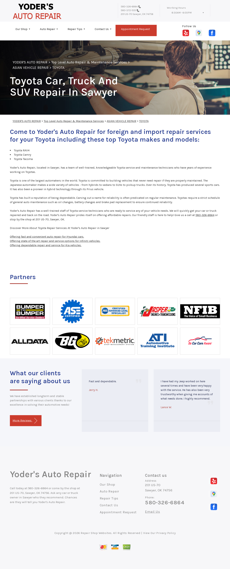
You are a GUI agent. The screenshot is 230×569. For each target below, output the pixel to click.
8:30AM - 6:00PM (182, 12)
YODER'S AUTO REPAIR (30, 62)
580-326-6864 (129, 6)
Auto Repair (47, 29)
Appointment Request (135, 29)
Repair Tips (75, 29)
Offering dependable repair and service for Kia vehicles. (45, 245)
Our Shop (21, 29)
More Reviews (25, 421)
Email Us (152, 511)
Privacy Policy (166, 533)
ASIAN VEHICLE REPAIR (31, 68)
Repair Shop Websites (96, 533)
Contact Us (102, 29)
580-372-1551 (128, 10)
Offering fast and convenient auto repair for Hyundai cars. (47, 236)
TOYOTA (58, 68)
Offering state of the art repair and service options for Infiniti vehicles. (55, 241)
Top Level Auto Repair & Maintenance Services (89, 62)
